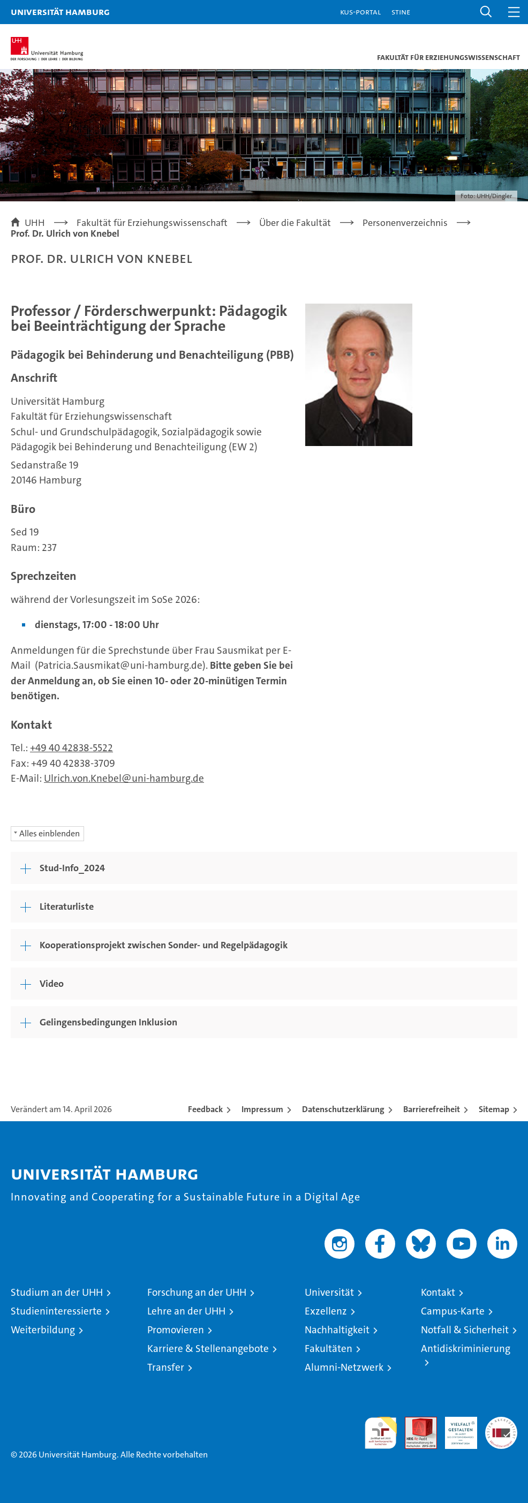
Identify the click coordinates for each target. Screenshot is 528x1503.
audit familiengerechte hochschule (381, 1433)
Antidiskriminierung (465, 1348)
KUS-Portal (360, 11)
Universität (329, 1292)
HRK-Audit (455, 1428)
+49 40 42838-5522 (71, 747)
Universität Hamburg (60, 11)
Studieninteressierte (56, 1311)
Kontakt (438, 1292)
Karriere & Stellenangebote (208, 1348)
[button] (486, 12)
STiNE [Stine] (400, 11)
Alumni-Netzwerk (344, 1367)
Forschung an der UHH (196, 1292)
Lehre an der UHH (186, 1311)
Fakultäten (328, 1348)
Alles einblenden (49, 833)
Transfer (165, 1367)
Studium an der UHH (57, 1292)
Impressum (262, 1109)
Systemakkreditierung (501, 1422)
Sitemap (494, 1109)
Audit (415, 1422)
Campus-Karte (453, 1311)
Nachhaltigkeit (337, 1329)
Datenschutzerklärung (343, 1109)
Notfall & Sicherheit (465, 1329)
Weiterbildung (43, 1329)
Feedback (205, 1109)
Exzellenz (326, 1311)
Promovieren (175, 1329)
